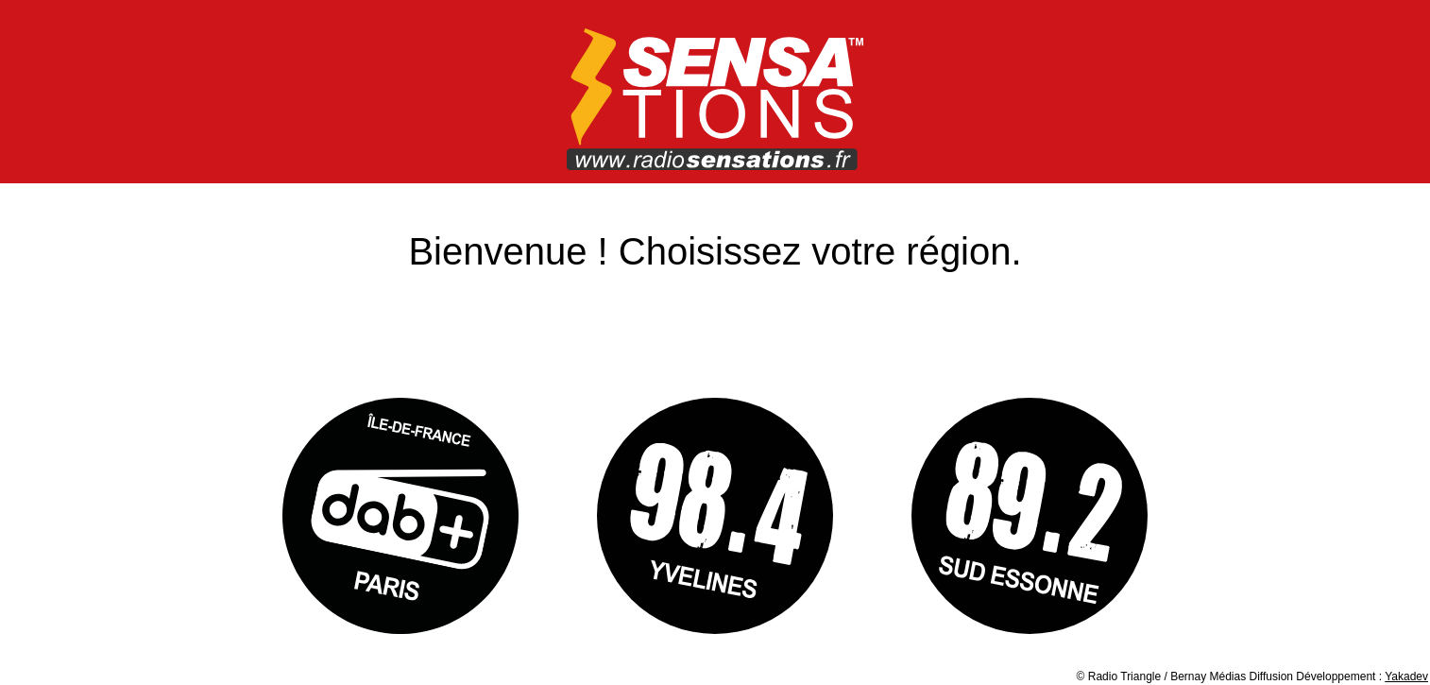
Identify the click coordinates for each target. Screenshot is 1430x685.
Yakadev (1406, 676)
